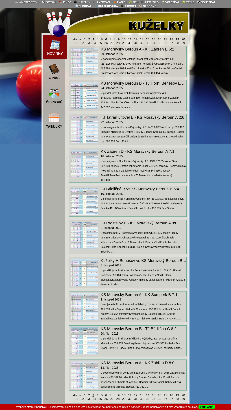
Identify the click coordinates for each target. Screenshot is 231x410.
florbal (83, 6)
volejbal (170, 2)
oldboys (147, 6)
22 (82, 43)
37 (171, 43)
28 (118, 43)
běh (134, 2)
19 (177, 39)
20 (183, 39)
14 (147, 39)
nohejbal (206, 2)
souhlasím (206, 406)
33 (147, 43)
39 (183, 43)
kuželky (82, 2)
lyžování (102, 2)
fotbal (49, 2)
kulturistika (106, 6)
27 (112, 43)
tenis (188, 2)
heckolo (150, 2)
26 (106, 43)
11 (130, 39)
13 (141, 39)
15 (153, 39)
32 (141, 43)
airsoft (128, 6)
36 (165, 43)
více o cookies (131, 406)
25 (100, 43)
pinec (65, 2)
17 (165, 39)
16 (159, 39)
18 (171, 39)
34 (153, 43)
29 (124, 43)
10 (124, 39)
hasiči (119, 2)
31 (136, 43)
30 (130, 43)
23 (88, 43)
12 (136, 39)
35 (159, 43)
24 (94, 43)
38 (177, 43)
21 (76, 43)
